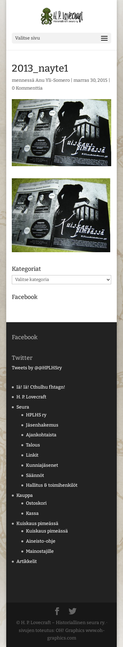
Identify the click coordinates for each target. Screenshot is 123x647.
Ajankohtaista (41, 435)
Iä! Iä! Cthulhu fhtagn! (40, 387)
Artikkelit (26, 561)
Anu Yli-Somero (52, 80)
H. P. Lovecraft (31, 397)
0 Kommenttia (27, 88)
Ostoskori (36, 503)
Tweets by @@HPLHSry (37, 368)
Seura (22, 407)
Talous (33, 445)
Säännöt (35, 475)
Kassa (32, 513)
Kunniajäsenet (42, 465)
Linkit (32, 455)
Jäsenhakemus (42, 425)
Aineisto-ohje (40, 541)
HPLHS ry (36, 415)
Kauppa (24, 495)
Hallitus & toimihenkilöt (51, 485)
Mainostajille (40, 551)
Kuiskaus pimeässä (37, 523)
